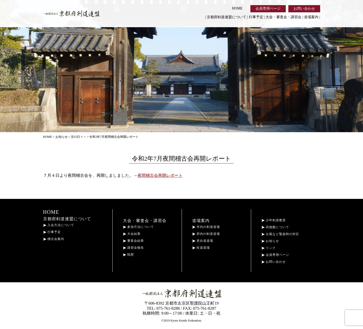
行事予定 (256, 17)
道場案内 (311, 17)
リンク (268, 248)
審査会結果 (133, 241)
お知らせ (270, 241)
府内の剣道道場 (206, 234)
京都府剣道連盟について (226, 17)
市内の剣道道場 (206, 227)
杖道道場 (201, 247)
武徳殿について (275, 227)
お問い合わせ (304, 9)
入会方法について (58, 225)
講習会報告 (133, 247)
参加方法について (138, 227)
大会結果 (132, 234)
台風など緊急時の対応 (280, 234)
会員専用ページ (268, 9)
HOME (237, 8)
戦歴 (128, 254)
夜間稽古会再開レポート (160, 175)
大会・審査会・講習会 (283, 17)
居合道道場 (202, 241)
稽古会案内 (53, 239)
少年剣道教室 (273, 220)
